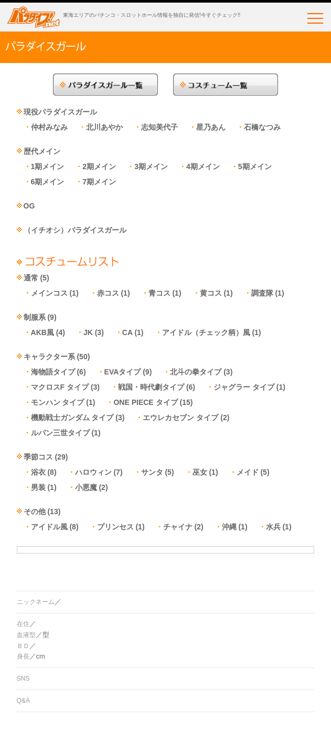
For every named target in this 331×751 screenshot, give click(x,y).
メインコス (49, 293)
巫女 (200, 472)
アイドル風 (49, 527)
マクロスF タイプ (60, 387)
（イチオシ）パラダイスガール (75, 230)
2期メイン (99, 166)
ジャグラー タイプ (243, 387)
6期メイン (48, 182)
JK (88, 332)
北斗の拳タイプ (195, 372)
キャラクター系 (49, 356)
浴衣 (38, 472)
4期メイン (203, 166)
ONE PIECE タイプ (145, 402)
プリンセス (115, 527)
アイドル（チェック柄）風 (206, 332)
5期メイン (255, 166)
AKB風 (42, 332)
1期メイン (48, 166)
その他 (35, 511)
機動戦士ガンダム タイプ (72, 417)
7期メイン (99, 182)
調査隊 (262, 293)
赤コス (108, 293)
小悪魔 (86, 487)
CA (127, 332)
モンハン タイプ (57, 402)
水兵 (273, 527)
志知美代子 (159, 127)
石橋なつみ (262, 127)
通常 (31, 278)
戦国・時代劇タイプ (151, 387)
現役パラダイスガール (60, 112)
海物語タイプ (53, 372)
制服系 (35, 317)
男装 (38, 487)
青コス (159, 293)
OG (29, 206)
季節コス (38, 457)
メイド (248, 472)
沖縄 (229, 527)
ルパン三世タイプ (60, 433)
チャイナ (178, 527)
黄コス (211, 293)
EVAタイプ (122, 372)
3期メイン (151, 166)
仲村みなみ (49, 127)
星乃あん (211, 127)
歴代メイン (42, 151)
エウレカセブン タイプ (180, 417)
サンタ (152, 472)
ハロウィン (93, 472)
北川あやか (104, 127)
